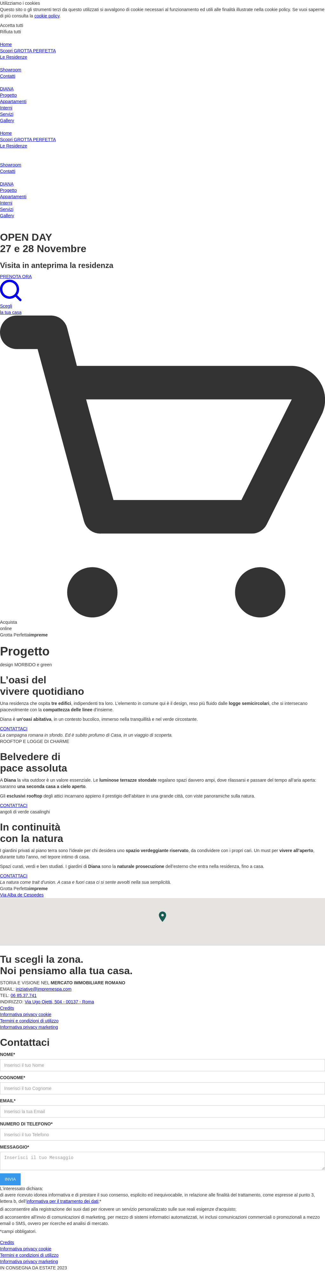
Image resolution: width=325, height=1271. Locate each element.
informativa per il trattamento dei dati (62, 1201)
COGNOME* (12, 1077)
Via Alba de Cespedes (22, 894)
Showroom (10, 69)
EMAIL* (8, 1100)
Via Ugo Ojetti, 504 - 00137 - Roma (59, 1001)
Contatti (7, 76)
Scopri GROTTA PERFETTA (28, 50)
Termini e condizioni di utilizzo (29, 1020)
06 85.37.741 (23, 995)
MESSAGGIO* (14, 1147)
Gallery (7, 120)
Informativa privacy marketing (29, 1027)
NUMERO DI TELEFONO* (26, 1123)
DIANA (7, 88)
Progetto (8, 95)
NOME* (7, 1054)
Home (6, 44)
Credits (7, 1008)
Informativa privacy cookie (25, 1014)
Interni (6, 107)
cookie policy (46, 15)
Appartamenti (13, 101)
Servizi (6, 114)
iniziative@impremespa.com (43, 989)
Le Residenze (13, 57)
